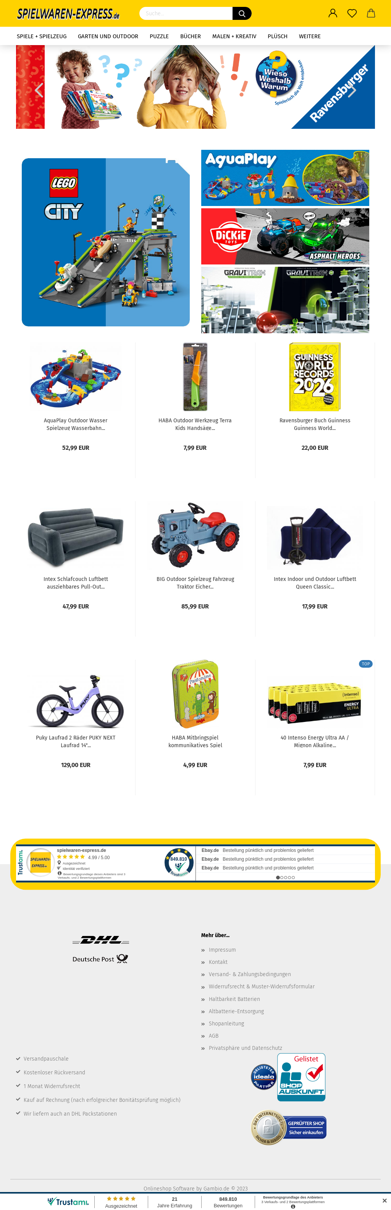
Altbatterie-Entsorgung (236, 1011)
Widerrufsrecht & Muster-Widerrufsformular (262, 986)
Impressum (222, 950)
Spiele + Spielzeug (41, 36)
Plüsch (278, 36)
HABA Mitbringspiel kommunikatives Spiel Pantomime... (195, 741)
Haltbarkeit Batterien (234, 999)
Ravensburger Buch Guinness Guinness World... (315, 423)
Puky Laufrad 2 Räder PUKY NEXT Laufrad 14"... (75, 741)
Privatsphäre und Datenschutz (245, 1048)
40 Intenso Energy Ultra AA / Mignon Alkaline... (315, 741)
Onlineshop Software (169, 1189)
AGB (213, 1036)
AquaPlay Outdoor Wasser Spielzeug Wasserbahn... (75, 423)
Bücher (190, 36)
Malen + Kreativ (234, 36)
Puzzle (159, 36)
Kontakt (218, 962)
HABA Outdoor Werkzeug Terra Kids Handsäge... (195, 423)
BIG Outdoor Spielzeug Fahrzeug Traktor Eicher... (195, 582)
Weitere (310, 36)
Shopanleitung (226, 1023)
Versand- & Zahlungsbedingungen (250, 974)
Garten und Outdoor (108, 36)
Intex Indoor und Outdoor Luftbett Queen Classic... (315, 582)
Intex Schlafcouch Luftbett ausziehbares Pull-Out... (76, 582)
